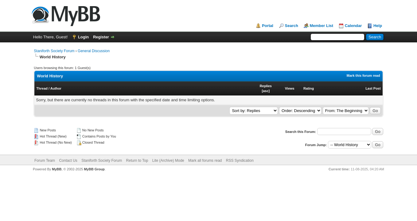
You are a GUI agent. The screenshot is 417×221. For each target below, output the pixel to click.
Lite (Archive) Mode (168, 160)
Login (83, 37)
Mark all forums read (205, 160)
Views (289, 88)
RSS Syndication (240, 160)
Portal (267, 25)
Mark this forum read (363, 75)
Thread (42, 88)
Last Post (373, 88)
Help (377, 25)
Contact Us (68, 160)
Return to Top (137, 160)
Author (55, 88)
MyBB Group (94, 169)
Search (291, 25)
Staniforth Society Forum (54, 51)
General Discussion (94, 51)
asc (265, 91)
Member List (321, 25)
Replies (266, 86)
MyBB (56, 169)
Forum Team (44, 160)
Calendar (353, 25)
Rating (308, 88)
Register (101, 37)
